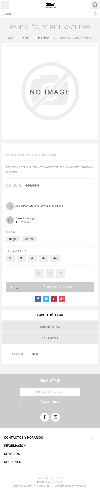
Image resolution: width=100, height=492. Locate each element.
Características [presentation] (50, 315)
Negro (13, 239)
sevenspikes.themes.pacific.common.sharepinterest (54, 299)
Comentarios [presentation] (50, 326)
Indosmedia (57, 482)
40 (32, 258)
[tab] (50, 315)
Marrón (29, 239)
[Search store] (46, 14)
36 (10, 258)
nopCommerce (56, 478)
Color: (11, 232)
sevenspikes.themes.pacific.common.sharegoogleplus (62, 299)
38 (21, 258)
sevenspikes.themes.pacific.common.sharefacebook (38, 299)
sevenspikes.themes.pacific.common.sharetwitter (46, 299)
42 (44, 258)
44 (55, 258)
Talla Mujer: (15, 251)
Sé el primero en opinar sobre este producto (31, 154)
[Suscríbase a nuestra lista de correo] (50, 392)
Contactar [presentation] (50, 338)
